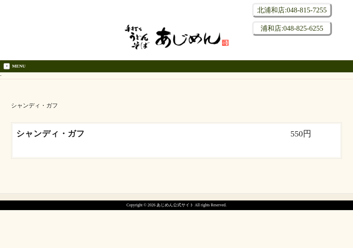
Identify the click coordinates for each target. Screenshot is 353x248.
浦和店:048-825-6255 (292, 28)
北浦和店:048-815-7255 (292, 10)
